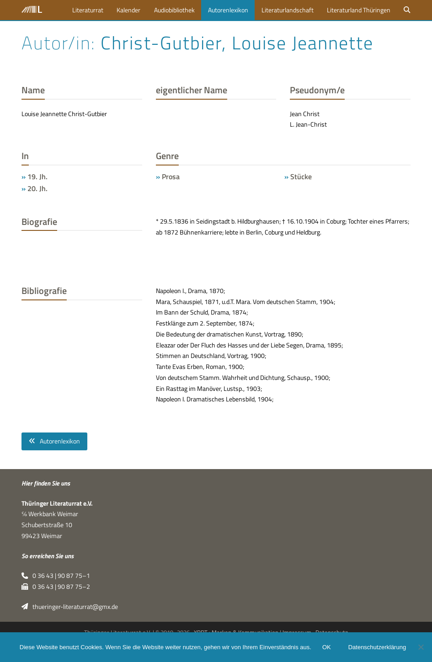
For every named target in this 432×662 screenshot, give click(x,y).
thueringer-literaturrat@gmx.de (69, 607)
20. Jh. (37, 188)
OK (326, 647)
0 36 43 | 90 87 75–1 (55, 576)
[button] (407, 10)
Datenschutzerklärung (377, 647)
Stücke (301, 176)
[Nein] (420, 646)
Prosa (171, 176)
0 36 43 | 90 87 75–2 (55, 587)
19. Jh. (37, 176)
